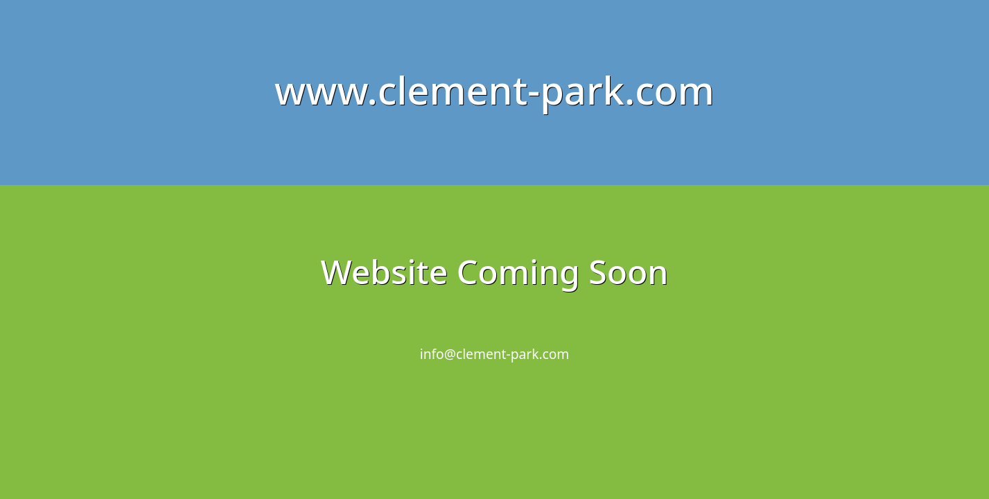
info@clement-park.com (495, 353)
